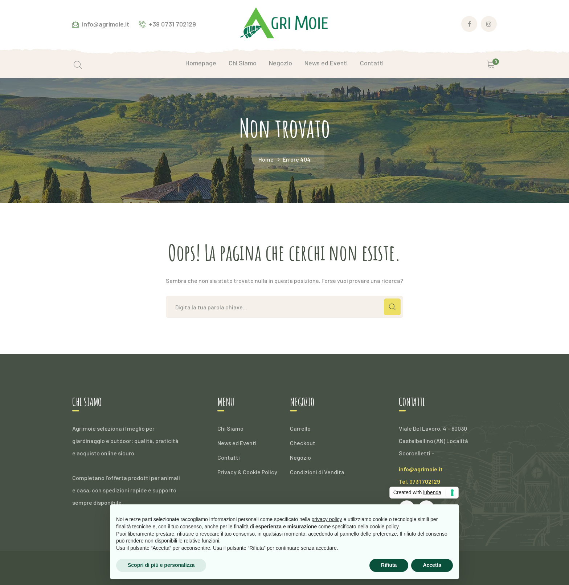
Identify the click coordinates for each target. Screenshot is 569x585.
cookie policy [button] (384, 526)
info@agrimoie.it (421, 469)
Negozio (300, 457)
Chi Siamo (230, 428)
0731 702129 (424, 481)
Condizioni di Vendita (317, 471)
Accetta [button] (432, 565)
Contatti (228, 457)
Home (266, 159)
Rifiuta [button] (389, 565)
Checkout (302, 442)
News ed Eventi (237, 442)
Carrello (300, 428)
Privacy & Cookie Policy (247, 471)
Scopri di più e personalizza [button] (161, 565)
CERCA (392, 306)
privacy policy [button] (327, 519)
